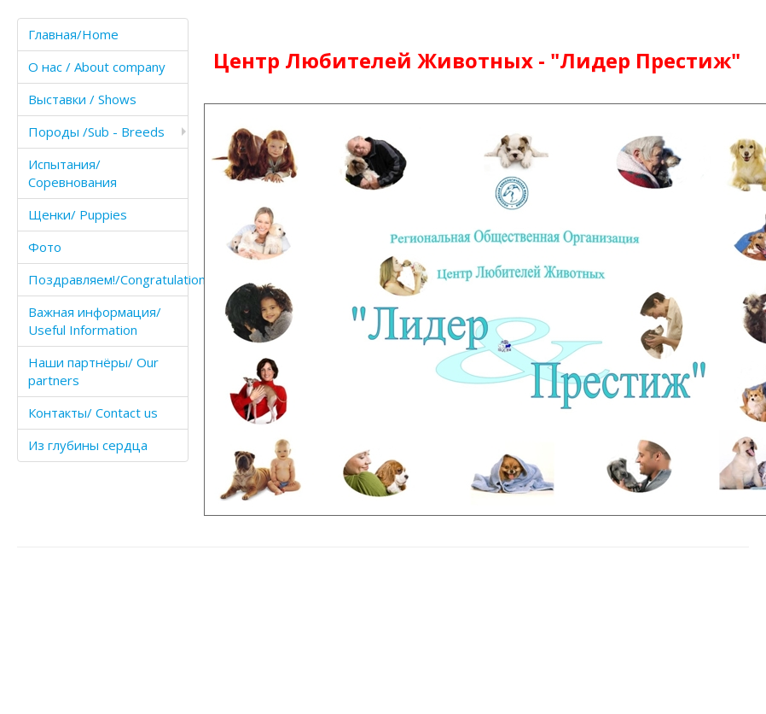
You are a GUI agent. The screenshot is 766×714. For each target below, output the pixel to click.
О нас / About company (96, 66)
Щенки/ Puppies (77, 214)
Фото (44, 246)
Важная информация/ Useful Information (94, 320)
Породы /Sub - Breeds (96, 131)
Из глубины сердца (88, 445)
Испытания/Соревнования (72, 172)
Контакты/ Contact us (93, 412)
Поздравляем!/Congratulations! (108, 279)
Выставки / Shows (82, 99)
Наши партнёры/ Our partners (93, 371)
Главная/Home (73, 34)
